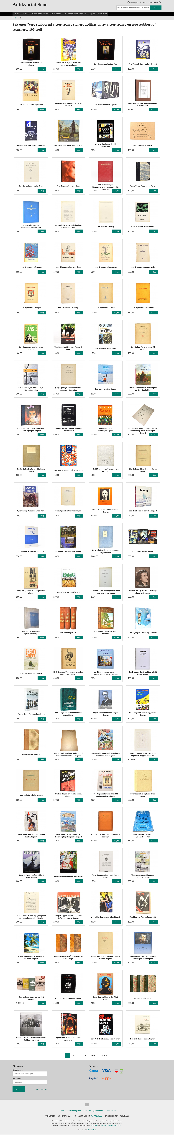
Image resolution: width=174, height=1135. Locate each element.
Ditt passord (17, 1079)
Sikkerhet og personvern (93, 1111)
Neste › (93, 1055)
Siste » (104, 1055)
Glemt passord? (41, 1089)
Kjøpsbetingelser (74, 1111)
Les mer (94, 1126)
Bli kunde (26, 14)
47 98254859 (96, 1116)
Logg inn (92, 14)
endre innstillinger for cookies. (111, 1126)
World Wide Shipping (40, 14)
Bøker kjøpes (56, 14)
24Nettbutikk (91, 1130)
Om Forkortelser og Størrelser (75, 14)
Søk (155, 8)
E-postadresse (18, 1070)
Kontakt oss (102, 14)
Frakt (62, 1111)
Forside (17, 14)
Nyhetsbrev (111, 1111)
